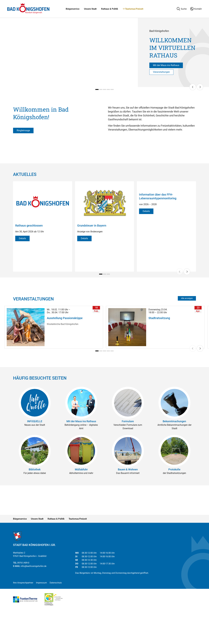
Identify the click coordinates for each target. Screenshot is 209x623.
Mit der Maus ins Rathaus (166, 65)
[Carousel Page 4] (108, 89)
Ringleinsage (23, 130)
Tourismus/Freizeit (133, 9)
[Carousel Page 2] (100, 89)
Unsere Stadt (90, 9)
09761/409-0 (23, 562)
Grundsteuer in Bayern (91, 225)
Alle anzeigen (187, 298)
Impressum (41, 582)
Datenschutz (56, 582)
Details (22, 238)
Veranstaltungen (161, 72)
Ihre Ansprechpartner (23, 582)
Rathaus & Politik (109, 9)
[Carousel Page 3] (104, 89)
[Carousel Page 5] (112, 89)
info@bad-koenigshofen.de (33, 566)
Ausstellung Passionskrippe (65, 318)
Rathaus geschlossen (29, 225)
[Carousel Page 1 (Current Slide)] (97, 89)
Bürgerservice (72, 9)
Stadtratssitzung (159, 318)
